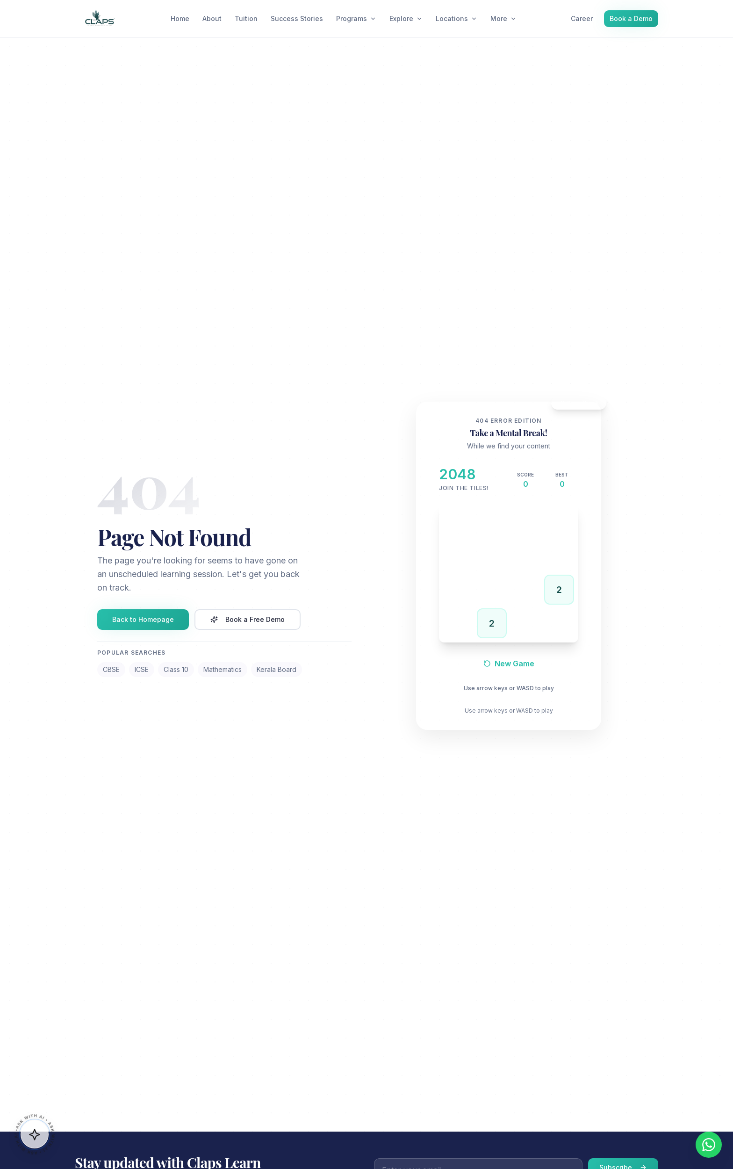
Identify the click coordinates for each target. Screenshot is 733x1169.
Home (180, 18)
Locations (456, 18)
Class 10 (176, 669)
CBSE (111, 669)
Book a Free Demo (247, 619)
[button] (35, 1133)
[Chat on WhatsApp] (709, 1145)
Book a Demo (631, 18)
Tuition (246, 18)
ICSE (142, 669)
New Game (508, 663)
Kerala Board (276, 669)
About (212, 18)
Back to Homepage (143, 619)
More (503, 18)
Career (582, 18)
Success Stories (297, 18)
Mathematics (222, 669)
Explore (406, 18)
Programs (356, 18)
